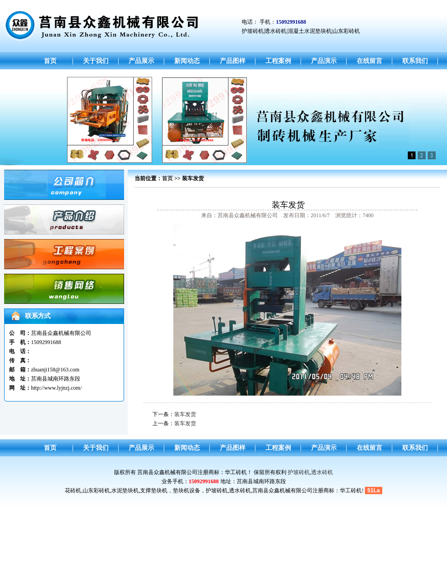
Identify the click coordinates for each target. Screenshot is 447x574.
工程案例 (278, 60)
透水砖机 (322, 472)
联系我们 (415, 60)
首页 (50, 60)
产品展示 (141, 60)
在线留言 (369, 60)
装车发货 (185, 414)
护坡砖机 (299, 472)
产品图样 (232, 60)
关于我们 (96, 60)
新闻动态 (187, 60)
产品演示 (324, 60)
